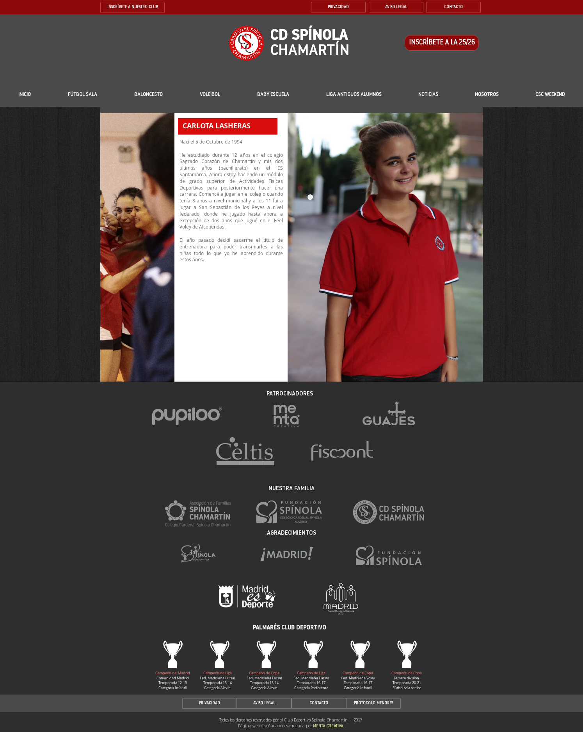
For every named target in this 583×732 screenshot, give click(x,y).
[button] (273, 95)
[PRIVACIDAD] (338, 7)
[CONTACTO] (453, 7)
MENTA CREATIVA (328, 726)
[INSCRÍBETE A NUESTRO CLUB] (132, 7)
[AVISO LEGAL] (396, 7)
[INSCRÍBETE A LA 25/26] (442, 43)
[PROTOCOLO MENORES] (373, 703)
